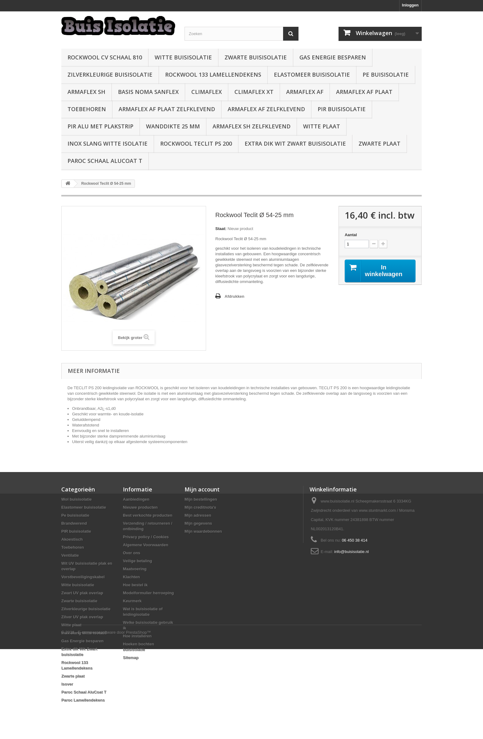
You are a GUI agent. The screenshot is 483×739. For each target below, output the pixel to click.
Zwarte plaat (379, 143)
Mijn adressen (198, 515)
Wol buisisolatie (76, 499)
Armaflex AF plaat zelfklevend (167, 109)
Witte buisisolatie (183, 57)
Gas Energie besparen (332, 57)
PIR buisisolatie (342, 109)
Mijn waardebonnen (203, 531)
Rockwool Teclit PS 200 (196, 143)
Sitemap (131, 657)
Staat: (220, 228)
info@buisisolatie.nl (351, 551)
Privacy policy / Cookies (146, 537)
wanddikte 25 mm (173, 126)
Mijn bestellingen (201, 499)
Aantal (351, 234)
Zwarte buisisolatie (256, 57)
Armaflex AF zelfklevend (266, 109)
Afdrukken (234, 296)
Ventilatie (70, 555)
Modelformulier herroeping (148, 593)
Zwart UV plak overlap (82, 593)
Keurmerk (132, 601)
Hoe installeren (137, 636)
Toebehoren (86, 109)
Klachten (131, 577)
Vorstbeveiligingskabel (83, 577)
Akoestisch (72, 539)
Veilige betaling (137, 561)
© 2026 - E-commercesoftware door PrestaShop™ (106, 722)
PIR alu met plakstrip (100, 126)
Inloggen (410, 5)
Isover (67, 684)
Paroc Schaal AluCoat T (104, 160)
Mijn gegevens (198, 523)
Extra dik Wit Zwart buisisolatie (295, 143)
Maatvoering (135, 569)
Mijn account (202, 489)
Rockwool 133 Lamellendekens (213, 74)
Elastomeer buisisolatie (312, 74)
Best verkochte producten (147, 515)
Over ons (131, 553)
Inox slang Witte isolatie (107, 143)
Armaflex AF (304, 91)
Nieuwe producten (140, 507)
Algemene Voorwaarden (145, 545)
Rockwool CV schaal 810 (104, 57)
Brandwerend (74, 523)
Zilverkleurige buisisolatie (109, 74)
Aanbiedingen (136, 499)
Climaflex (206, 91)
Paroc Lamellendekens (83, 700)
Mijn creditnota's (200, 507)
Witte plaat (321, 126)
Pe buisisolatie (386, 74)
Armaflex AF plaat (364, 91)
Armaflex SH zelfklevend (251, 126)
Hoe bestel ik (135, 585)
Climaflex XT (254, 91)
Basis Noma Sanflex (148, 91)
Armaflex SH (86, 91)
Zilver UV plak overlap (82, 617)
